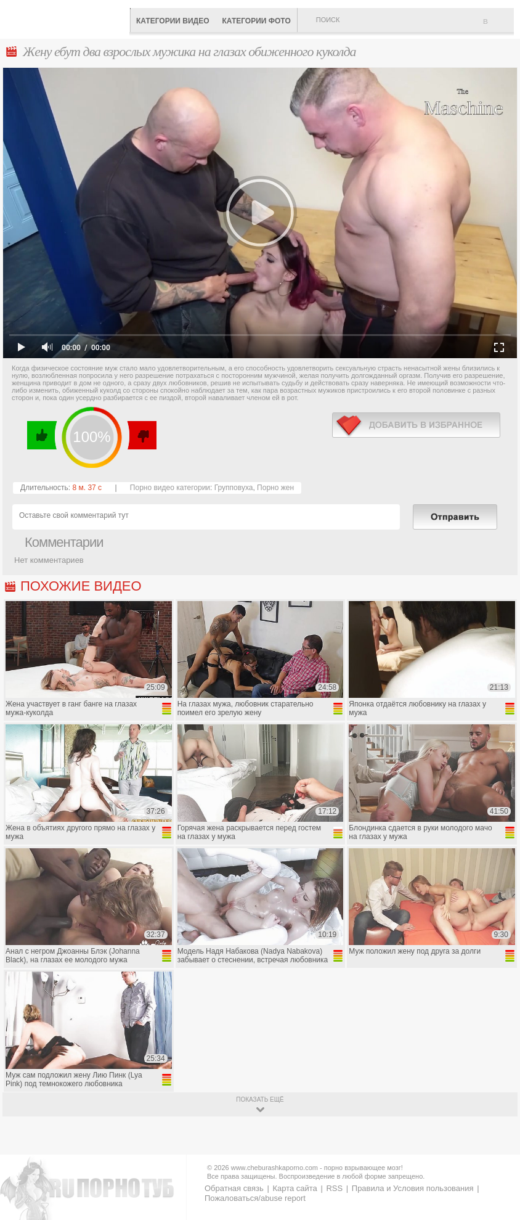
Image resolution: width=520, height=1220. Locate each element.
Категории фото (256, 21)
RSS (334, 1188)
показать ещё (259, 1099)
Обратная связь (234, 1188)
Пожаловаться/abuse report (255, 1198)
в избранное (416, 425)
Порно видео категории (170, 487)
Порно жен (275, 487)
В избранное (498, 26)
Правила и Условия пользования (413, 1188)
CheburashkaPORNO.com (67, 18)
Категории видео (172, 21)
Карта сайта (294, 1188)
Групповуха (233, 487)
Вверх (496, 1145)
